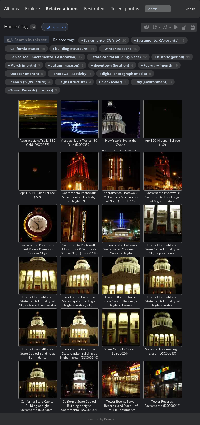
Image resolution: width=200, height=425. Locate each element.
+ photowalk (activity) (71, 73)
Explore (32, 8)
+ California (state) (26, 48)
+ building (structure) (73, 48)
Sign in (190, 8)
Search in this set (30, 39)
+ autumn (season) (65, 65)
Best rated (94, 8)
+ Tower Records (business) (32, 90)
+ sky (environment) (153, 82)
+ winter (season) (119, 48)
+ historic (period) (172, 57)
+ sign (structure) (74, 82)
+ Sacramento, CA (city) (103, 40)
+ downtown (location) (112, 65)
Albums (11, 8)
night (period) (55, 27)
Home (10, 26)
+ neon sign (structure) (29, 82)
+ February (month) (159, 65)
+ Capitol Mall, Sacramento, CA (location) (45, 57)
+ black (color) (112, 82)
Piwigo (109, 419)
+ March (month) (24, 65)
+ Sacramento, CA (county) (159, 40)
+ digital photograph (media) (125, 73)
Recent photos (124, 8)
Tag (24, 26)
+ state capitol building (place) (118, 57)
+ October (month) (25, 73)
